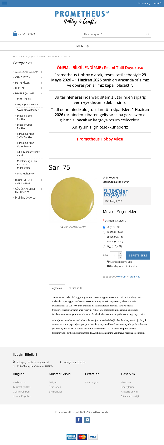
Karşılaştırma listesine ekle (122, 266)
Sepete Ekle (138, 255)
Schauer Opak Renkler (24, 126)
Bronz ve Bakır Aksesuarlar (24, 181)
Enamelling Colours (115, 220)
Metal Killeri (22, 82)
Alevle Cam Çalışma (26, 72)
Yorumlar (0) (75, 288)
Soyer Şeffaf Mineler (28, 104)
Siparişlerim (127, 387)
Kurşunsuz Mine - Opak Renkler (26, 144)
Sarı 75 (67, 56)
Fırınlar (20, 88)
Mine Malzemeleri (26, 173)
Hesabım (126, 382)
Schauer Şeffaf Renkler (25, 117)
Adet (105, 255)
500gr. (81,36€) (113, 241)
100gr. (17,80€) (113, 231)
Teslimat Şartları (22, 387)
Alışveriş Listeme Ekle (119, 261)
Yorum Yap (134, 276)
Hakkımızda (19, 382)
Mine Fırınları (24, 99)
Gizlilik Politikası (21, 391)
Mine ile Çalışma (27, 56)
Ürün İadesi (55, 387)
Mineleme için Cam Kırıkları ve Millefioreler (27, 164)
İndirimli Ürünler (25, 197)
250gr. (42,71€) (113, 236)
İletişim (53, 382)
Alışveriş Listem (129, 391)
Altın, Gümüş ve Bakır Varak (28, 153)
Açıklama (57, 288)
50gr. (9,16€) (111, 227)
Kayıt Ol (158, 3)
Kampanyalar (92, 382)
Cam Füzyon (22, 77)
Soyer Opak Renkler (49, 56)
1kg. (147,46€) (112, 246)
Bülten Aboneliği (130, 396)
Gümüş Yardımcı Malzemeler (25, 190)
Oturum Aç (144, 3)
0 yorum (121, 276)
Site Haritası (55, 391)
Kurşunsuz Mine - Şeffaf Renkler (26, 135)
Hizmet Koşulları (22, 396)
